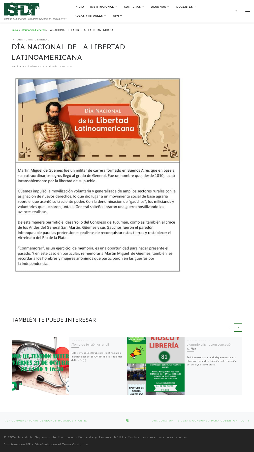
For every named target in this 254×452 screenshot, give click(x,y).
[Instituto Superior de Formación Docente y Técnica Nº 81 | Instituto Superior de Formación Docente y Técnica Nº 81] (22, 8)
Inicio (15, 30)
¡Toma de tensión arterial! (90, 344)
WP (28, 444)
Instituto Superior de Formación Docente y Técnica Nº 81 (70, 437)
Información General (33, 30)
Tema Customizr (75, 444)
